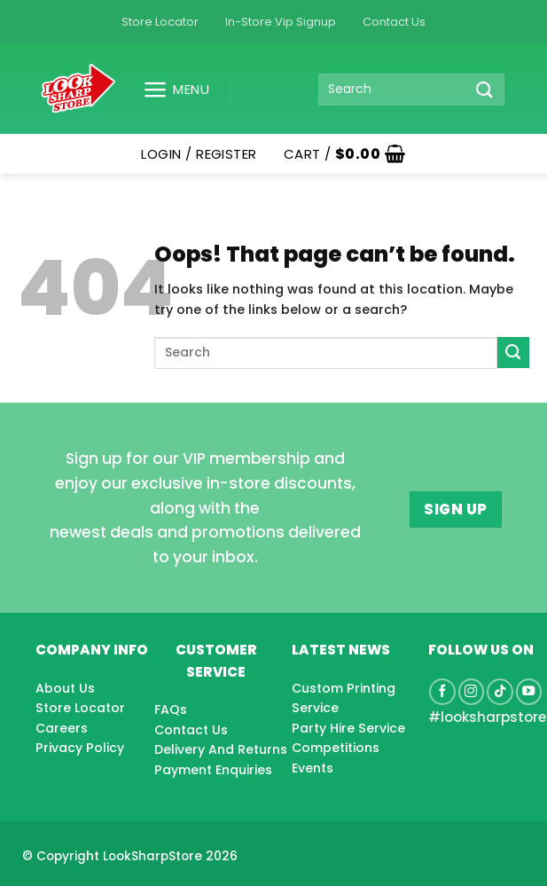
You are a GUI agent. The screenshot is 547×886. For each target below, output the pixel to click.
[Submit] (485, 89)
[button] (169, 90)
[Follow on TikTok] (500, 691)
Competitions (335, 748)
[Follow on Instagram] (471, 691)
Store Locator (160, 21)
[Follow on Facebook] (442, 691)
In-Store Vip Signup (280, 21)
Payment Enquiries (213, 770)
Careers (61, 728)
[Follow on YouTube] (529, 691)
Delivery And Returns (220, 749)
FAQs (170, 709)
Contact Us (394, 21)
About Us (65, 688)
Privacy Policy (79, 748)
